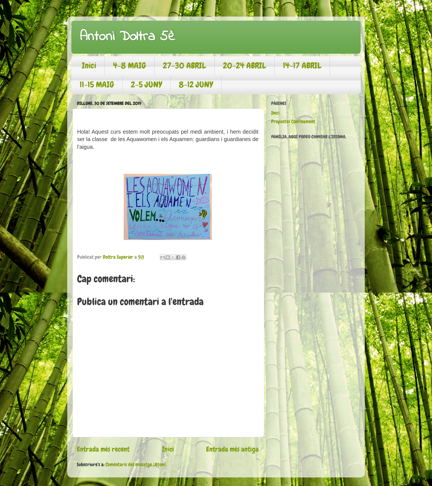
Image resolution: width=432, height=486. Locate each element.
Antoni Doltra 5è (127, 37)
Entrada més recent (103, 449)
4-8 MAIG (129, 65)
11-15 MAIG (97, 84)
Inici (89, 65)
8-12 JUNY (196, 84)
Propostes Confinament (293, 121)
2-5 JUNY (146, 84)
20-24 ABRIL (244, 65)
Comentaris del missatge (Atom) (136, 464)
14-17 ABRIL (302, 65)
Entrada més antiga (232, 449)
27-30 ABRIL (184, 65)
